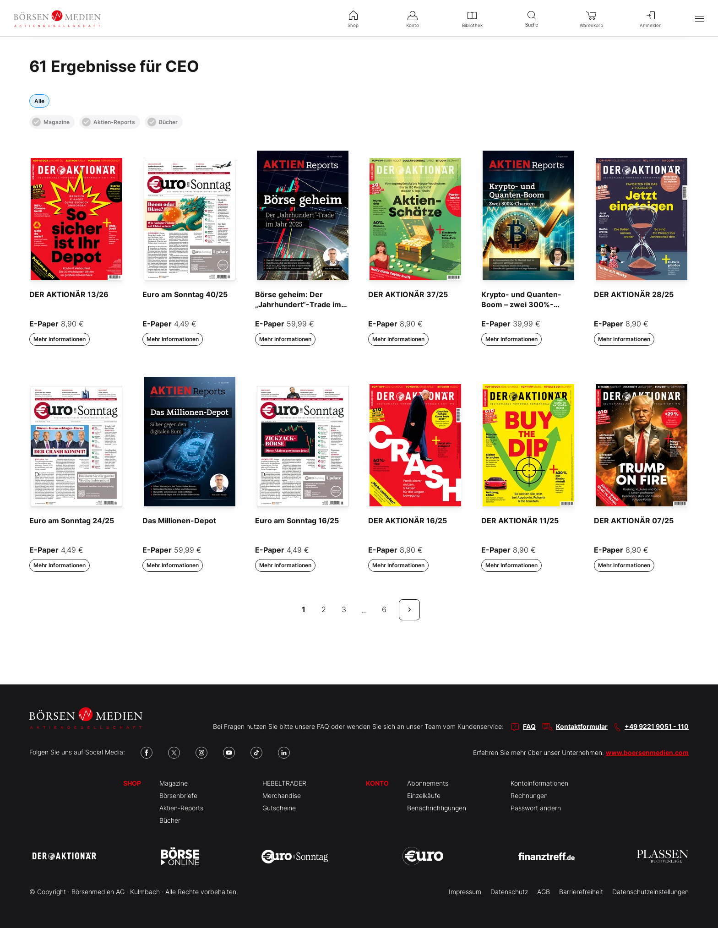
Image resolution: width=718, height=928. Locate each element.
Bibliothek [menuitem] (472, 18)
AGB (543, 891)
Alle (39, 101)
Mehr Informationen (59, 339)
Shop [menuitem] (353, 18)
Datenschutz (509, 891)
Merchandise (281, 795)
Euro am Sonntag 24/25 (71, 520)
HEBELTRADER (284, 783)
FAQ (529, 726)
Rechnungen (529, 795)
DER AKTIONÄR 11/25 (520, 520)
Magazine (51, 122)
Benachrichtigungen (436, 808)
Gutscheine (279, 808)
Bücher (162, 122)
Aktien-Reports (108, 122)
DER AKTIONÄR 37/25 (408, 294)
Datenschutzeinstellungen (650, 891)
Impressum (465, 891)
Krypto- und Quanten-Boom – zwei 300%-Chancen (521, 305)
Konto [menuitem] (412, 18)
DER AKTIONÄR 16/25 (407, 520)
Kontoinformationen (539, 783)
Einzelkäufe (424, 795)
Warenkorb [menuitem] (591, 18)
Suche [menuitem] (531, 18)
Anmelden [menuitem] (650, 18)
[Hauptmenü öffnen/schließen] (699, 18)
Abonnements (427, 783)
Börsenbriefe (178, 795)
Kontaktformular (582, 726)
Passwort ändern (536, 808)
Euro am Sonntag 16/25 (297, 520)
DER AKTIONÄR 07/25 (634, 520)
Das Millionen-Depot (179, 520)
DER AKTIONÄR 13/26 (69, 294)
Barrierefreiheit (581, 891)
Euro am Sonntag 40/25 (185, 294)
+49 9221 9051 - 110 (657, 726)
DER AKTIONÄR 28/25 (634, 294)
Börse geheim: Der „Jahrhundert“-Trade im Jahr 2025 (298, 305)
